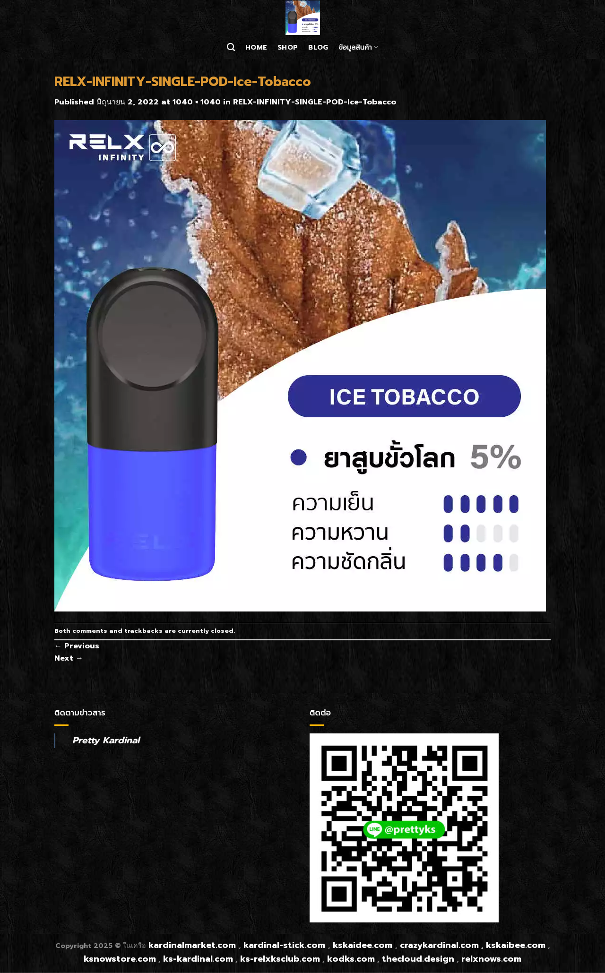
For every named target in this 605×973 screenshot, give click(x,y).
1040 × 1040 (197, 102)
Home (256, 47)
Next (68, 658)
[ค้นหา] (231, 47)
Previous (76, 646)
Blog (318, 47)
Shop (287, 47)
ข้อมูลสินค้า (358, 47)
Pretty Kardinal (105, 740)
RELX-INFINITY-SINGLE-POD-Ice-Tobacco (314, 102)
